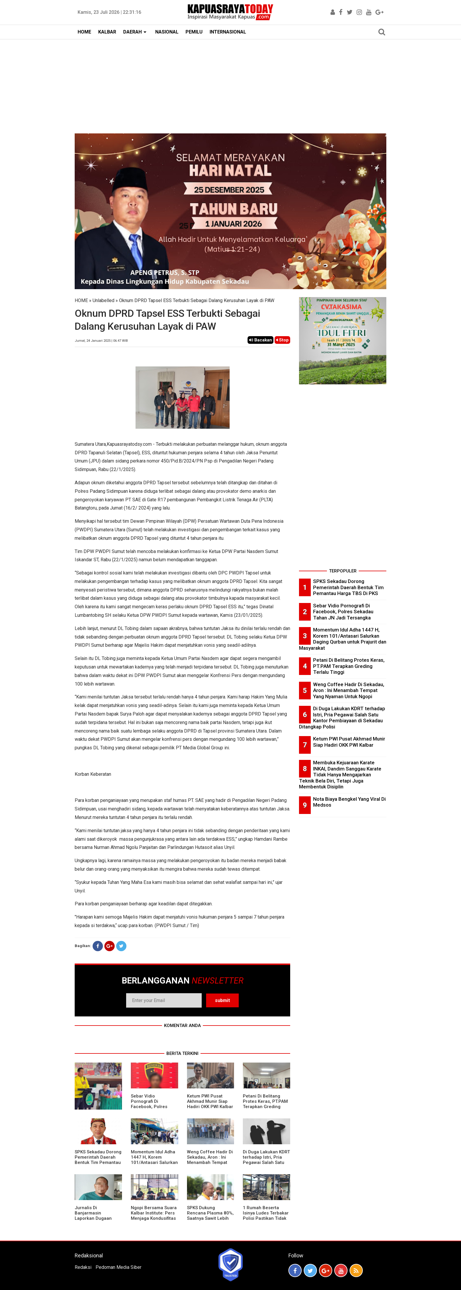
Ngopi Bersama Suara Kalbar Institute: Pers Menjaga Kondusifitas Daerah (154, 1215)
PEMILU (194, 32)
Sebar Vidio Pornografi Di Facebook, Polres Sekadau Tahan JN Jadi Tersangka (150, 1106)
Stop (282, 340)
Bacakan (260, 340)
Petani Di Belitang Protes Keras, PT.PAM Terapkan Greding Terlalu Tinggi (265, 1104)
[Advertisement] (230, 83)
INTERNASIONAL (228, 32)
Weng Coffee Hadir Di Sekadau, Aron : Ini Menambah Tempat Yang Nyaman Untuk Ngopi (210, 1162)
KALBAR (107, 32)
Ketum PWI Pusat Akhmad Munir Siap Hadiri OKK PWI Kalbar (210, 1101)
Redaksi (83, 1267)
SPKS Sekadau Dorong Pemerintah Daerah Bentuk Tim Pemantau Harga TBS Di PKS (98, 1159)
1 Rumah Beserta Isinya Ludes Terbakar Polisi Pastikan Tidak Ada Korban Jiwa (266, 1215)
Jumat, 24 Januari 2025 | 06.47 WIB (101, 341)
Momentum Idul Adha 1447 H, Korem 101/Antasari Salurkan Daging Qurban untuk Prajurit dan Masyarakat (154, 1165)
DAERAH (132, 32)
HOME (84, 32)
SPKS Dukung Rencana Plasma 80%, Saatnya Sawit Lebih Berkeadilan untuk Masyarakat (210, 1218)
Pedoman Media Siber (118, 1267)
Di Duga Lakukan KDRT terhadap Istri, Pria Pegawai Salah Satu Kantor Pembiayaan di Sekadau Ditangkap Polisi (266, 1165)
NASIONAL (166, 32)
